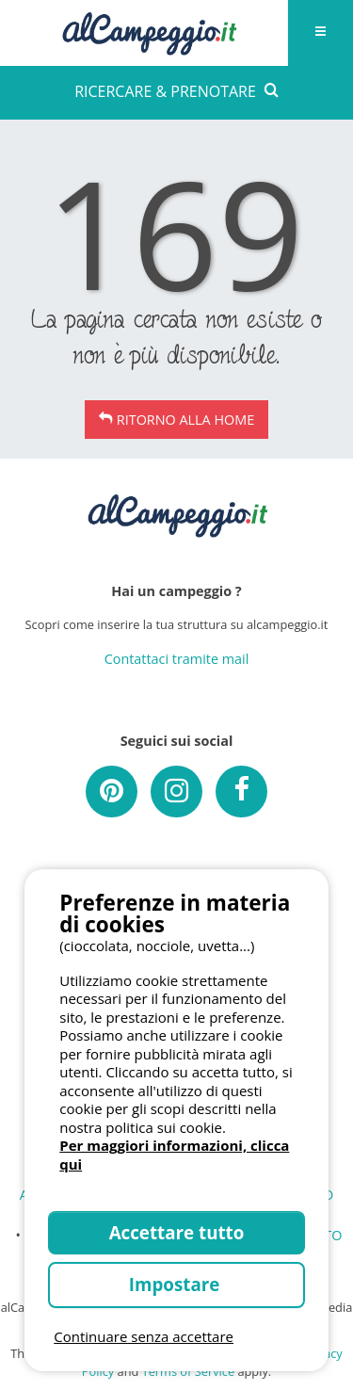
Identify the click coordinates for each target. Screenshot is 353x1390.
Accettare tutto (177, 1232)
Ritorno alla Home (185, 419)
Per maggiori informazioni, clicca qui (174, 1154)
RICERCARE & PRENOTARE (176, 91)
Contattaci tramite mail (176, 659)
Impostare (176, 1284)
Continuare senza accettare (143, 1336)
